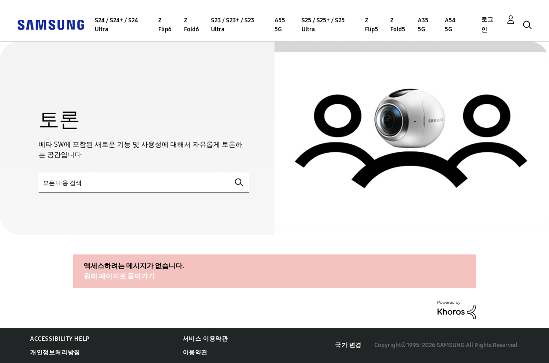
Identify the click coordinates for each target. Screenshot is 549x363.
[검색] (144, 182)
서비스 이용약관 (205, 338)
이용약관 (195, 352)
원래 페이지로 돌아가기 (119, 276)
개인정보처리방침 (55, 352)
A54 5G (450, 25)
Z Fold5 (397, 25)
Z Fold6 (191, 25)
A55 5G (279, 25)
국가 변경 (348, 345)
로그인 (487, 24)
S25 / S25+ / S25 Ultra (323, 25)
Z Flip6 (165, 25)
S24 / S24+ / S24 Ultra (116, 25)
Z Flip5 (371, 25)
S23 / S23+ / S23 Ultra (232, 25)
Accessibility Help (60, 338)
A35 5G (423, 25)
